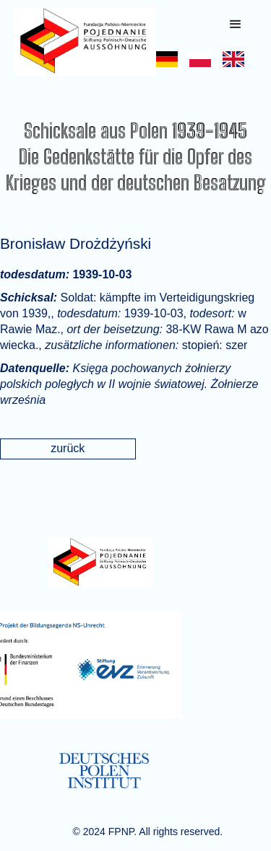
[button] (235, 24)
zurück (68, 448)
